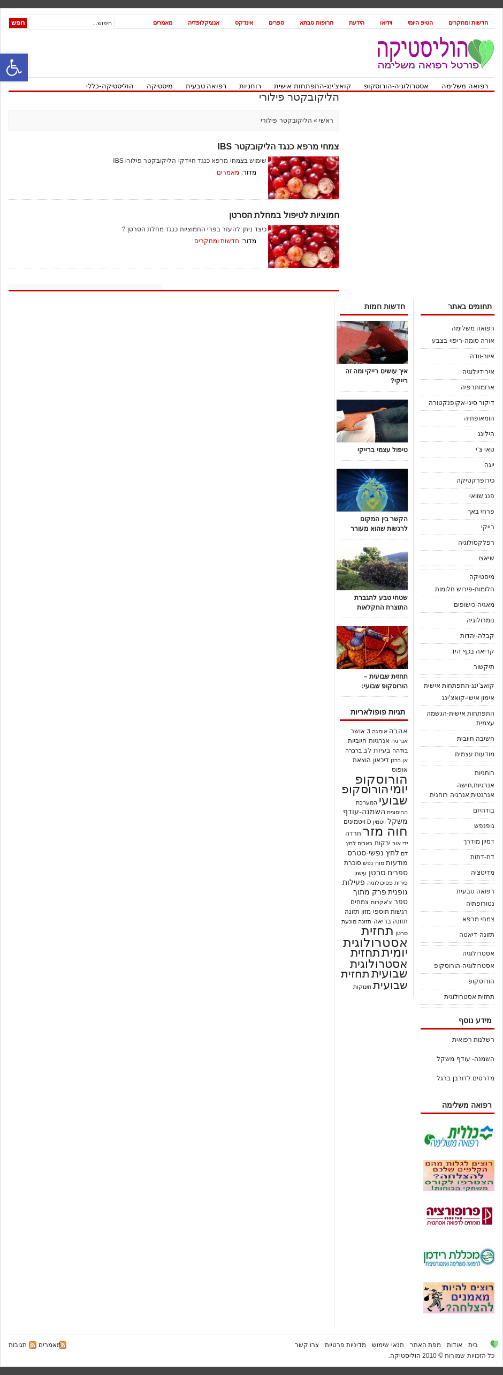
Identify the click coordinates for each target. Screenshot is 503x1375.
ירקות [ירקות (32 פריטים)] (383, 843)
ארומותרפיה (477, 387)
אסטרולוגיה (478, 953)
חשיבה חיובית (475, 738)
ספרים (276, 22)
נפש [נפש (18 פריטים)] (368, 863)
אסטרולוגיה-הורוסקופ (396, 86)
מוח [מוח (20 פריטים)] (379, 863)
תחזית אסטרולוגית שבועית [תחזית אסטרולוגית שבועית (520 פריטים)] (379, 963)
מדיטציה (482, 872)
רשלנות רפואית (473, 1039)
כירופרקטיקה (475, 480)
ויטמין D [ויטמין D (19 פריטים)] (376, 821)
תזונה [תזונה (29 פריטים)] (352, 911)
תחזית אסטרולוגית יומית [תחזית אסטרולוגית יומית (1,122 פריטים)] (375, 941)
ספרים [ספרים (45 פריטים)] (397, 873)
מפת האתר (425, 1345)
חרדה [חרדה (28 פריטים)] (353, 833)
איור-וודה (482, 356)
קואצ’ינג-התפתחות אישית (312, 86)
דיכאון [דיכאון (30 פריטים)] (381, 760)
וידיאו (386, 22)
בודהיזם (483, 810)
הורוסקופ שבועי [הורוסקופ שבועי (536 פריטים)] (374, 795)
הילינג (486, 434)
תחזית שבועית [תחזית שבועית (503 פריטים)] (374, 979)
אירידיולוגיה (478, 371)
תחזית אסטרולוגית (469, 997)
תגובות (18, 1345)
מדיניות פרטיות (345, 1345)
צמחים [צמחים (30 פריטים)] (359, 902)
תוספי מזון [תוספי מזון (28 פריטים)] (374, 911)
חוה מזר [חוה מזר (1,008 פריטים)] (385, 831)
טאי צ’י (485, 449)
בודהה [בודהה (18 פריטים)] (400, 750)
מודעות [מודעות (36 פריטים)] (397, 863)
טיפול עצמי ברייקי (382, 450)
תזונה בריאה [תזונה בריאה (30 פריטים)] (391, 921)
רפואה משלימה (464, 86)
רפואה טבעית (206, 86)
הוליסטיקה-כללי (109, 86)
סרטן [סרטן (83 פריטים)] (377, 872)
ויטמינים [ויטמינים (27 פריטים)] (354, 821)
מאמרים (162, 22)
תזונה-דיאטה (476, 934)
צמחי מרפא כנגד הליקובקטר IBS (278, 146)
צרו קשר (307, 1345)
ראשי (325, 120)
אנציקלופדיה (203, 22)
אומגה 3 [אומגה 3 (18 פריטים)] (377, 731)
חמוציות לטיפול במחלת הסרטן (284, 215)
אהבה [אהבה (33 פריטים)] (398, 731)
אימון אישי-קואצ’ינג (468, 698)
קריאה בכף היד (472, 651)
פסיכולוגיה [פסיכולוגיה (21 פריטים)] (380, 883)
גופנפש (484, 826)
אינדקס (244, 22)
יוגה (489, 465)
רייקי (487, 527)
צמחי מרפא (478, 919)
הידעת (356, 22)
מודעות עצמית (474, 754)
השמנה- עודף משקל (465, 1059)
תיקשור (484, 667)
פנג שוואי (481, 496)
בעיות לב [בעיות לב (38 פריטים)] (377, 750)
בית (473, 1345)
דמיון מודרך (478, 841)
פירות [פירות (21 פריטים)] (401, 883)
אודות (454, 1345)
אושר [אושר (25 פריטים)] (357, 730)
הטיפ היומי (420, 22)
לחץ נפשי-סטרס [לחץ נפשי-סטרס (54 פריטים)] (373, 852)
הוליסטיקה (405, 1355)
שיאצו (486, 558)
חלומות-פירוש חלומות (464, 589)
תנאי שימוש (387, 1345)
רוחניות (250, 86)
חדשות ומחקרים (468, 22)
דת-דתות (482, 857)
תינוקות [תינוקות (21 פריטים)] (362, 986)
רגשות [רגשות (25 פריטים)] (399, 911)
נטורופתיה (480, 903)
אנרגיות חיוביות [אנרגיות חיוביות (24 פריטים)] (368, 741)
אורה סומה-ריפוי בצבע (463, 340)
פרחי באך (481, 511)
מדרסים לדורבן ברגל (465, 1078)
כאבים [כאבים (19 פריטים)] (364, 843)
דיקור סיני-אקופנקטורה (461, 403)
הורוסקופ (481, 981)
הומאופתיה (479, 418)
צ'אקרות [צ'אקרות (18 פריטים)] (381, 902)
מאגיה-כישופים (474, 604)
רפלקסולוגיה (476, 542)
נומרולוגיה (480, 620)
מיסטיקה (160, 86)
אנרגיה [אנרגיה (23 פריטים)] (399, 741)
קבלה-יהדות (477, 636)
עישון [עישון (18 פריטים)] (360, 873)
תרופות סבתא (316, 22)
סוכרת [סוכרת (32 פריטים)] (352, 863)
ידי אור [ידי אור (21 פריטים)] (400, 843)
